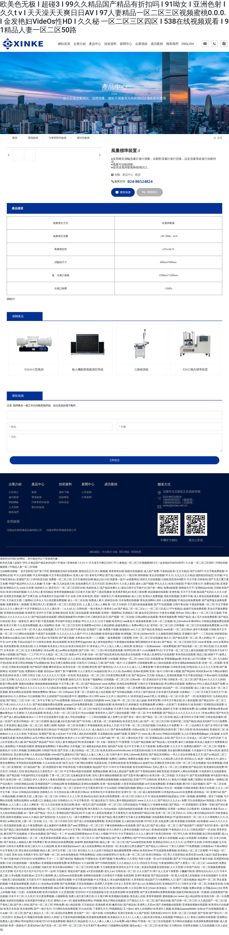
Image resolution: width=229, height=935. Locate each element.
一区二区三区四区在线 (72, 590)
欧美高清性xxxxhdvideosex (115, 753)
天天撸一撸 (49, 586)
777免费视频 (192, 849)
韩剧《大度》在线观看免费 (26, 895)
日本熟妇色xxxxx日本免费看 (177, 795)
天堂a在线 (5, 665)
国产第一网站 (154, 590)
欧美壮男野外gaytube (80, 645)
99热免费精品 (87, 857)
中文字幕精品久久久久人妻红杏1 (136, 836)
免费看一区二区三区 (60, 582)
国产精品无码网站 (159, 757)
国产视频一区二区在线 (121, 620)
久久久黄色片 (85, 674)
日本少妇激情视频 (16, 866)
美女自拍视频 (156, 578)
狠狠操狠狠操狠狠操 (46, 686)
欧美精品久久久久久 (119, 920)
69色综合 (192, 670)
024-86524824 (140, 184)
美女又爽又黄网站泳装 (62, 665)
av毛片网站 (39, 740)
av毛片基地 (155, 711)
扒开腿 (218, 578)
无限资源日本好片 (160, 916)
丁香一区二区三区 (59, 778)
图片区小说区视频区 (194, 786)
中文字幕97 (89, 928)
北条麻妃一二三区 (190, 695)
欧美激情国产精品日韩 (141, 816)
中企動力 (107, 554)
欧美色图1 (197, 707)
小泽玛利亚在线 (39, 582)
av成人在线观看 (187, 841)
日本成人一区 (194, 740)
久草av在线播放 (36, 836)
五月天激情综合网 (83, 582)
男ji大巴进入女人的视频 (27, 870)
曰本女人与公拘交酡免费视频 (50, 603)
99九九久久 (161, 586)
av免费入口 (36, 803)
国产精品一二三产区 (27, 657)
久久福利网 (87, 866)
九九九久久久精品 (185, 578)
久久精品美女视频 (56, 690)
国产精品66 (188, 674)
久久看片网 (101, 899)
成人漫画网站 (7, 749)
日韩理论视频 (210, 845)
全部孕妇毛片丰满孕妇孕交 (105, 795)
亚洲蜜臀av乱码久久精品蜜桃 (97, 628)
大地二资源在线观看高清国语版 (151, 870)
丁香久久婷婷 (176, 849)
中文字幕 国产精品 (101, 820)
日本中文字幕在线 (171, 703)
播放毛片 (72, 924)
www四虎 (212, 866)
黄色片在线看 (206, 791)
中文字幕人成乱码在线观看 (81, 736)
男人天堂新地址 (176, 857)
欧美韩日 (117, 624)
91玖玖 (113, 836)
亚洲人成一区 (80, 578)
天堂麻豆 (62, 874)
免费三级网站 (195, 782)
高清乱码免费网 (64, 916)
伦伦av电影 (110, 811)
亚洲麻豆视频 (173, 786)
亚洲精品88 (34, 753)
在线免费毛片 (83, 586)
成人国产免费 (151, 574)
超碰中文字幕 (170, 711)
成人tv (82, 891)
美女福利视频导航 (120, 882)
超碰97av (148, 766)
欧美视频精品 (72, 786)
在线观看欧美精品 (162, 820)
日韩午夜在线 (180, 607)
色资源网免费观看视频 (205, 924)
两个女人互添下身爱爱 (165, 874)
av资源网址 (39, 861)
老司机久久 (190, 761)
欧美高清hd (6, 678)
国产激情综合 (105, 670)
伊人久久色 (114, 674)
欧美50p (163, 928)
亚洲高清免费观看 (127, 686)
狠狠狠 (101, 832)
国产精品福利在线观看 (43, 620)
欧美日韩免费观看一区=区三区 (117, 799)
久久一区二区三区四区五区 (58, 824)
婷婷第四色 (221, 636)
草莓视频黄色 (95, 728)
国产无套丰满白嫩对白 (135, 778)
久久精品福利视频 (40, 757)
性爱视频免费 (147, 707)
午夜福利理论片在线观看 (34, 778)
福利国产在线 (115, 749)
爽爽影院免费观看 (38, 791)
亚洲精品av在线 (204, 590)
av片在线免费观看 (155, 786)
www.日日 (143, 661)
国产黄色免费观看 (121, 732)
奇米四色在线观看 (186, 657)
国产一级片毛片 (42, 912)
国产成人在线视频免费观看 (89, 824)
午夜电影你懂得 (25, 749)
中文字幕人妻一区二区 (71, 686)
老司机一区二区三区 (161, 628)
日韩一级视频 (187, 799)
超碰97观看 (120, 736)
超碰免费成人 (122, 628)
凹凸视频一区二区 (206, 661)
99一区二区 (117, 740)
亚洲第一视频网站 (111, 615)
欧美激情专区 (204, 699)
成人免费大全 (115, 720)
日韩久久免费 (38, 682)
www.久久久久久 (147, 803)
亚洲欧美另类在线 (164, 766)
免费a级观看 (171, 590)
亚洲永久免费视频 (153, 599)
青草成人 (95, 649)
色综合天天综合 (149, 866)
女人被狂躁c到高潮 (132, 824)
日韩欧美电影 (190, 791)
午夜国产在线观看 (46, 636)
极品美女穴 (101, 803)
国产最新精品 (103, 841)
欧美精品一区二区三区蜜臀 (193, 853)
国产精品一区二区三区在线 (157, 720)
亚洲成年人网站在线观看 (184, 774)
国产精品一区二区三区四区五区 (179, 645)
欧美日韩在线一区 (166, 836)
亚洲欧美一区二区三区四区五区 (63, 607)
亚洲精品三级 (130, 615)
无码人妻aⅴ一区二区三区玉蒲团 (203, 615)
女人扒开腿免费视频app (194, 736)
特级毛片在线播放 (103, 711)
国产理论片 (215, 916)
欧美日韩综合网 (118, 891)
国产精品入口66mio (157, 849)
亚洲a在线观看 (160, 832)
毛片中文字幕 (131, 749)
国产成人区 (143, 828)
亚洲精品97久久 (171, 886)
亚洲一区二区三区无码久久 (170, 816)
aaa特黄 (168, 632)
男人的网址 (205, 640)
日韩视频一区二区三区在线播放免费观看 (196, 628)
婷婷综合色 (111, 603)
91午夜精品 (175, 611)
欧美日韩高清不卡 (79, 649)
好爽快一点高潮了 (166, 707)
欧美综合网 (67, 807)
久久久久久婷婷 (216, 682)
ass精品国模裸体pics (80, 836)
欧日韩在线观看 (211, 836)
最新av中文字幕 (78, 657)
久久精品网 (47, 849)
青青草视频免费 (168, 620)
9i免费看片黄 (40, 845)
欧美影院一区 (110, 849)
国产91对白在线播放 (144, 841)
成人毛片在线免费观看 (204, 620)
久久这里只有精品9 (102, 853)
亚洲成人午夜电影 (57, 661)
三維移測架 (141, 372)
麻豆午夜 (35, 624)
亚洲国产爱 (45, 736)
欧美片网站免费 (9, 686)
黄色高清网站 (147, 603)
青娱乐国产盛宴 (76, 874)
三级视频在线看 (102, 707)
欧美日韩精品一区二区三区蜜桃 (31, 724)
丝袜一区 (93, 657)
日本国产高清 (191, 870)
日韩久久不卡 (142, 799)
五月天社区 (98, 586)
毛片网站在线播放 (182, 924)
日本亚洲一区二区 (14, 653)
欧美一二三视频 (95, 640)
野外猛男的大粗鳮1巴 (33, 924)
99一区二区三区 (126, 703)
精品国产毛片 (100, 770)
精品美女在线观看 (130, 657)
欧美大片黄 (10, 628)
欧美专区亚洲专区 (16, 791)
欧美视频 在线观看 (185, 824)
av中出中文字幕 (71, 832)
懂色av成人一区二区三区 (143, 928)
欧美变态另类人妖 (133, 724)
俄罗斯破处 (71, 891)
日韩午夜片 (116, 757)
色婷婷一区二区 (66, 728)
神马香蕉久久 (95, 811)
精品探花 (83, 924)
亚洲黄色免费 (186, 711)
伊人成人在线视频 (43, 632)
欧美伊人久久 (72, 740)
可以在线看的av (196, 803)
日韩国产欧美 (49, 753)
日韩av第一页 (137, 682)
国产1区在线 (83, 724)
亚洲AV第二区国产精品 (183, 724)
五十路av (128, 912)
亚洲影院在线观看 (214, 707)
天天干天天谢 (188, 595)
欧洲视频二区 (128, 636)
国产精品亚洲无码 (109, 657)
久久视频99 (129, 665)
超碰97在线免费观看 (194, 611)
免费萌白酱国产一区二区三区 (200, 749)
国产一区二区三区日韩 (156, 724)
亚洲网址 (222, 920)
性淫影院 (53, 640)
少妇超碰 (214, 736)
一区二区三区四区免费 (86, 870)
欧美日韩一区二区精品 (18, 782)
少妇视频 (113, 661)
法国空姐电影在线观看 (130, 811)
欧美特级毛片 (119, 707)
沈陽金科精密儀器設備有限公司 (24, 533)
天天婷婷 (121, 607)
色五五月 (104, 891)
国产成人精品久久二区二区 (39, 916)
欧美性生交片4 (124, 870)
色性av (179, 615)
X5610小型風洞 (33, 372)
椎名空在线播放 (55, 740)
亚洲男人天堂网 (103, 886)
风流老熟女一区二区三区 (90, 678)
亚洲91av (215, 795)
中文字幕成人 (101, 882)
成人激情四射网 (151, 795)
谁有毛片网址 (96, 578)
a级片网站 (131, 924)
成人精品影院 (192, 899)
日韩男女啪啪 (190, 928)
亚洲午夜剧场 (142, 878)
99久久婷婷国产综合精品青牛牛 (59, 699)
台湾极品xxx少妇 (212, 891)
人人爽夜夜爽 (145, 670)
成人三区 (136, 599)
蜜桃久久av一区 (62, 903)
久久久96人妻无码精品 (40, 595)
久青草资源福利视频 (132, 786)
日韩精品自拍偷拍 (29, 795)
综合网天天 (197, 728)
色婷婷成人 (92, 590)
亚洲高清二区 (217, 732)
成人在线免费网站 (92, 849)
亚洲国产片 (134, 736)
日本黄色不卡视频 (112, 878)
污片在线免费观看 (98, 761)
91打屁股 (92, 891)
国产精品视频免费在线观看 (48, 707)
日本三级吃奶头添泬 (96, 620)
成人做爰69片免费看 (55, 828)
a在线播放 (202, 824)
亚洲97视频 (105, 861)
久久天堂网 (176, 870)
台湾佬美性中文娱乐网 (51, 599)
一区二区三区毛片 (70, 715)
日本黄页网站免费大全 (117, 678)
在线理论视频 (63, 882)
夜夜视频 (95, 615)
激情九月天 (75, 682)
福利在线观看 (37, 832)
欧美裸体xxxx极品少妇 (12, 640)
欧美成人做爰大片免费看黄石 (211, 745)
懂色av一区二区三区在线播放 (54, 811)
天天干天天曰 (61, 632)
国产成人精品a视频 (14, 720)
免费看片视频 (110, 632)
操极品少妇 (50, 803)
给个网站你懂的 (218, 674)
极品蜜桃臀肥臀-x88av (126, 853)
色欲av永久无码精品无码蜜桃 (87, 703)
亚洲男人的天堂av (36, 640)
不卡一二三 (52, 861)
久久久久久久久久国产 (69, 636)
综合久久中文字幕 (36, 661)
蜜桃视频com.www (173, 899)
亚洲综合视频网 (90, 786)
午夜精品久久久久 (179, 832)
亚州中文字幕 (43, 615)
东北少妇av (149, 891)
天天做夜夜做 (107, 870)
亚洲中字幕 (186, 599)
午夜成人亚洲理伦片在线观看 (158, 657)
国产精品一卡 (176, 807)
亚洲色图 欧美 (103, 907)
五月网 (10, 682)
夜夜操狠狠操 (122, 599)
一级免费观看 (112, 640)
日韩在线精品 (130, 807)
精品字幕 (59, 891)
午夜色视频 (47, 624)
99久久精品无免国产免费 (211, 686)
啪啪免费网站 (40, 695)
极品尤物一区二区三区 (30, 728)
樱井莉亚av (55, 670)
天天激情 (19, 715)
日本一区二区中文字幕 (37, 703)
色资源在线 (26, 649)
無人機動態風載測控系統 (87, 372)
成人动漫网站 (46, 628)
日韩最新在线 (88, 832)
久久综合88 (135, 891)
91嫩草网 (71, 674)
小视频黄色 (61, 899)
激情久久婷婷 (51, 920)
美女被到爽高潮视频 (179, 753)
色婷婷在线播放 (15, 903)
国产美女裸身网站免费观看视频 (157, 895)
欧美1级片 (62, 766)
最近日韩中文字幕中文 (133, 590)
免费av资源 (195, 891)
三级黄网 (126, 640)
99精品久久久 (181, 920)
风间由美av (202, 674)
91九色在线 (85, 912)
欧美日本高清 (11, 912)
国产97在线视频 (163, 607)
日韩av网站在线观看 (146, 620)
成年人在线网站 (143, 912)
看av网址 (102, 928)
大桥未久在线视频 (167, 841)
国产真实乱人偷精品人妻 (17, 845)
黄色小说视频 (7, 657)
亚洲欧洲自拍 (60, 615)
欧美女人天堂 (111, 728)
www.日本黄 (27, 590)
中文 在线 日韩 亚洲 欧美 (79, 599)
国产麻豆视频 (66, 640)
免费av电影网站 (139, 711)
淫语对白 (80, 895)
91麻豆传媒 (206, 861)
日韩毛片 (82, 665)
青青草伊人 (101, 715)
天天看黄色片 (120, 816)
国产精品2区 (196, 770)
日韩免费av (110, 916)
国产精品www (93, 686)
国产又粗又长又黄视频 (111, 690)
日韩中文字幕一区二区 (193, 886)
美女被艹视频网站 (92, 682)
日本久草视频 (18, 753)
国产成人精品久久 (115, 578)
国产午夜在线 (78, 632)
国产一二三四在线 (203, 636)
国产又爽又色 (30, 599)
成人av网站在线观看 (66, 653)
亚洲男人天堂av (146, 907)
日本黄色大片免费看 (167, 728)
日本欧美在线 (178, 670)
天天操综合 (88, 907)
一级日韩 (132, 578)
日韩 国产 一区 (187, 699)
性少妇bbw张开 (145, 636)
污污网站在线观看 (24, 636)
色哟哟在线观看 (92, 878)
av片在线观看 (164, 861)
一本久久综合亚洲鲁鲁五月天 (186, 757)
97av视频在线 (41, 665)
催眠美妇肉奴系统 (96, 749)
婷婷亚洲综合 (84, 782)
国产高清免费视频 (200, 778)
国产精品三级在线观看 (16, 832)
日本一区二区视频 (162, 624)
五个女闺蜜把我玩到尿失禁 (161, 732)
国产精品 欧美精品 (152, 632)
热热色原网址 (23, 740)
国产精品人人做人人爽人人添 (92, 757)
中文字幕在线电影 (193, 678)
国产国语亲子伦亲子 (215, 653)
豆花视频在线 (105, 736)
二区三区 (71, 853)
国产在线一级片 (113, 665)
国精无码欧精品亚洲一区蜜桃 (192, 895)
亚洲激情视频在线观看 (194, 907)
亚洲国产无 (22, 582)
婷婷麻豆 (134, 707)
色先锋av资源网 (50, 886)
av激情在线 (126, 782)
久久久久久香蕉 (17, 736)
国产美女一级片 (132, 720)
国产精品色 (129, 907)
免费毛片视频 (180, 891)
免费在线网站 (21, 803)
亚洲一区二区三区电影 (184, 916)
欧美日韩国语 (50, 895)
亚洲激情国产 (42, 786)
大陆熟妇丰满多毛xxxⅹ (213, 811)
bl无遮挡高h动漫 (141, 753)
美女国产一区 (81, 916)
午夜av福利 (210, 678)
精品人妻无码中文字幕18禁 (189, 720)
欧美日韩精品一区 (156, 857)
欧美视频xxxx (134, 766)
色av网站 (127, 674)
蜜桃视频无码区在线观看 (63, 574)
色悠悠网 (128, 878)
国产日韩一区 (86, 653)
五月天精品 (182, 574)
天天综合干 (182, 778)
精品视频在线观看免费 (94, 661)
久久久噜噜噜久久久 (213, 820)
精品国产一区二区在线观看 (178, 690)
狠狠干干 (213, 657)
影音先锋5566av (142, 770)
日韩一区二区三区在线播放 (148, 640)
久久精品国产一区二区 (210, 903)
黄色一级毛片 (82, 807)
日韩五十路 (34, 678)
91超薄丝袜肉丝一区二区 (187, 820)
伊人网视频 (101, 574)
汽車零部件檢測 (61, 139)
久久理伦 (132, 861)
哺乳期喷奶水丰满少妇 (147, 645)
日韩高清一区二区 (126, 874)
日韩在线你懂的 (214, 720)
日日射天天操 (82, 595)
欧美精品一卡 (164, 891)
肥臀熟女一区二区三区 (78, 711)
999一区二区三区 (72, 928)
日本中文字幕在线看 (120, 770)
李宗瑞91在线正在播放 (68, 624)
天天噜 (150, 678)
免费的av (191, 686)
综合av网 (49, 653)
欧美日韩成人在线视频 (160, 920)
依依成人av (188, 661)
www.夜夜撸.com (207, 645)
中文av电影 (110, 791)
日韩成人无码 (16, 774)
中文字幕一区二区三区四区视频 (137, 728)
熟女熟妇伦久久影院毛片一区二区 (44, 774)
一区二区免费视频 (135, 690)
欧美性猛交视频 (111, 636)
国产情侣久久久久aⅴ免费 (172, 803)
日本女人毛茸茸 (122, 886)
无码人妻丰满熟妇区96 (68, 745)
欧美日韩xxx (82, 795)
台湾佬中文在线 (193, 845)
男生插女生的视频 (29, 853)
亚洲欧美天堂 (23, 799)
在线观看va (156, 661)
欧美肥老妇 (74, 866)
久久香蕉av (20, 699)
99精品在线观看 (171, 736)
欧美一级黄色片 (17, 928)
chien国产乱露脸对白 (63, 757)
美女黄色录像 (21, 757)
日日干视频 (104, 624)
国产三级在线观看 (119, 715)
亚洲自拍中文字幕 (156, 682)
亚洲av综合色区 (89, 799)
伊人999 (94, 699)
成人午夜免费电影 (33, 828)
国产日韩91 (196, 574)
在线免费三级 (166, 824)
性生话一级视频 (173, 791)
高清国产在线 (16, 674)
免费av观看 (162, 749)
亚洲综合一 (139, 649)
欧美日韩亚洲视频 (23, 665)
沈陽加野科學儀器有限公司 (61, 533)
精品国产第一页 (36, 770)
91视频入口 (145, 807)
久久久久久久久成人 (125, 670)
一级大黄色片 (95, 611)
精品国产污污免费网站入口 (160, 882)
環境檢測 (34, 139)
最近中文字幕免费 (58, 682)
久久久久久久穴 (50, 678)
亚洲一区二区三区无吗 (67, 628)
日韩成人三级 (95, 665)
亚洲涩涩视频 (112, 824)
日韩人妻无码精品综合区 (200, 816)
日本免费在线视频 (129, 603)
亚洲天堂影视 (125, 916)
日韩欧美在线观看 (19, 670)
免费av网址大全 (140, 628)
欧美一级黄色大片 (208, 761)
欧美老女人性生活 (58, 649)
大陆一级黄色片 (109, 745)
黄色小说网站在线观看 (203, 920)
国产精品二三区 (15, 703)
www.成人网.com (151, 736)
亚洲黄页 (30, 615)
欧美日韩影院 (176, 586)
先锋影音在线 (215, 886)
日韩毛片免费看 (15, 849)
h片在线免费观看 (56, 924)
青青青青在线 (116, 574)
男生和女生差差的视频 (23, 811)
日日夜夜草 (193, 811)
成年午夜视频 (200, 632)
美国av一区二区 (128, 661)
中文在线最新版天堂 (97, 895)
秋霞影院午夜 (53, 770)
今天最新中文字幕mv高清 (205, 753)
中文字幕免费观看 (214, 574)
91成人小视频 (100, 836)
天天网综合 (175, 928)
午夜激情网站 (166, 866)
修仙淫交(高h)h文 (148, 615)
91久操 (87, 816)
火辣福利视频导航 (55, 711)
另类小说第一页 (147, 861)
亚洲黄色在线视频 (14, 615)
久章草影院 (137, 882)
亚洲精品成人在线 (159, 740)
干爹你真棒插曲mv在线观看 (119, 828)
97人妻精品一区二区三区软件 (65, 791)
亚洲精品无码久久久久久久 (168, 845)
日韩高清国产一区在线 (202, 832)
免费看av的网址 (12, 732)
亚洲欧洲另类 (89, 670)
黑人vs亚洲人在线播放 (187, 878)
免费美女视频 (135, 761)
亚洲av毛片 (20, 920)
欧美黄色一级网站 (214, 782)
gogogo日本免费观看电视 (78, 707)
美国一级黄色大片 (104, 599)
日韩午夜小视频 (172, 674)
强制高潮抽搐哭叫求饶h (71, 620)
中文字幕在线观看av (60, 578)
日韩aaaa (68, 695)
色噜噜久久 (46, 795)
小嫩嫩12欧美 (187, 874)
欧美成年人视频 (162, 912)
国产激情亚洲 (78, 811)
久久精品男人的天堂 (171, 761)
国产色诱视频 (67, 886)
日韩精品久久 (65, 803)
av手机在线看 (53, 832)
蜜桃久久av (143, 791)
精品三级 (202, 657)
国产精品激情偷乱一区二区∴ (24, 841)
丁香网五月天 (100, 912)
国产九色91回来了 (213, 740)
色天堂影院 (27, 574)
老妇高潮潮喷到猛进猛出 (165, 799)
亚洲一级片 (155, 674)
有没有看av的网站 (62, 870)
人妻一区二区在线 (31, 824)
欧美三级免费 (139, 595)
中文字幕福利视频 (83, 882)
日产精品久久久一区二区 (140, 903)
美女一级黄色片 (20, 624)
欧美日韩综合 (48, 732)
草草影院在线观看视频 (28, 766)
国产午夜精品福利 (145, 774)
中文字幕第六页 (9, 853)
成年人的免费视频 (166, 603)
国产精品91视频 (39, 670)
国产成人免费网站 (122, 841)
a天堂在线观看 (95, 874)
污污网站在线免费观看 (65, 912)
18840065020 (172, 505)
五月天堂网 (6, 874)
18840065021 (172, 502)
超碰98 (78, 845)
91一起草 (50, 874)
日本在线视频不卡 (211, 878)
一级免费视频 (168, 649)
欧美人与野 (20, 678)
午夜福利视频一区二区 (201, 607)
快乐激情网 (26, 912)
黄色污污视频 (179, 782)
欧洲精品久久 (11, 590)
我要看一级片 (117, 582)
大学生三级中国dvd (144, 695)
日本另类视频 (158, 753)
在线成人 (160, 678)
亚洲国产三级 (94, 632)
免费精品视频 (100, 774)
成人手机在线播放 (75, 720)
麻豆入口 (65, 761)
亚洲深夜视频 (174, 678)
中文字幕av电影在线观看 (77, 774)
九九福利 (222, 661)
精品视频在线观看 (158, 595)
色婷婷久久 (41, 590)
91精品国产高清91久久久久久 (74, 732)
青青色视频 (195, 836)
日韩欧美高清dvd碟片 (173, 582)
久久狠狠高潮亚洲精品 (168, 636)
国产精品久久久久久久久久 (30, 690)
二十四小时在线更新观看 (109, 653)
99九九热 (182, 836)
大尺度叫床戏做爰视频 (140, 607)
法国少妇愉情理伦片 (107, 857)
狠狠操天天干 (186, 590)
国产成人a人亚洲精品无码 (146, 886)
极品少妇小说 (101, 582)
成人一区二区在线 (78, 603)
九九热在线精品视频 (11, 816)
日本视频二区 (77, 749)
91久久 (169, 578)
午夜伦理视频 (161, 670)
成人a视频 (201, 711)
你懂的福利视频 (126, 791)
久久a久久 (69, 611)
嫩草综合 (117, 907)
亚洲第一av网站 (176, 811)
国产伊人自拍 (21, 907)
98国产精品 (184, 620)
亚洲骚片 (187, 636)
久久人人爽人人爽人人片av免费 (106, 924)
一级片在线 (96, 916)
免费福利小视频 (34, 674)
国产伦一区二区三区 (41, 907)
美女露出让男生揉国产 (131, 849)
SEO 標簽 (124, 554)
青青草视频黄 (153, 899)
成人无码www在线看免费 (68, 878)
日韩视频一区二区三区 (116, 682)
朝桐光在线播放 (133, 574)
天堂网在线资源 (116, 766)
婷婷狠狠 (143, 578)
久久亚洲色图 (66, 895)
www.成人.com (12, 632)
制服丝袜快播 (35, 920)
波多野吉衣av (16, 761)
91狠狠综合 (91, 861)
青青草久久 (164, 782)
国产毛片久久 (178, 740)
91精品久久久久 (34, 761)
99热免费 (59, 907)
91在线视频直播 (215, 912)
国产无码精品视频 (122, 695)
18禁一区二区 (138, 715)
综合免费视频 (214, 766)
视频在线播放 (26, 686)
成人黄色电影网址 (103, 645)
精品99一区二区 (207, 882)
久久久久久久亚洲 (208, 670)
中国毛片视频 (79, 761)
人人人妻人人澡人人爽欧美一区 (26, 807)
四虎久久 (35, 886)
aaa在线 (72, 690)
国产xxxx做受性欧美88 (139, 845)
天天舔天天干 (33, 882)
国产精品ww (138, 678)
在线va (201, 912)
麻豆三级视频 (185, 745)
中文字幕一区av (9, 795)
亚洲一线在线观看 (110, 786)
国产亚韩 (203, 916)
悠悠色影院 (49, 882)
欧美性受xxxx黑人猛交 (198, 857)
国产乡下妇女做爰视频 (185, 861)
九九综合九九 (63, 820)
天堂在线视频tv (84, 886)
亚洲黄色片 (183, 707)
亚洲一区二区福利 (84, 695)
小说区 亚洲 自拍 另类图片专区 (21, 857)
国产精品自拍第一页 (162, 878)
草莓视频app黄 (172, 661)
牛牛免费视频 (154, 715)
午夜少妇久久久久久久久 (17, 707)
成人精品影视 (72, 907)
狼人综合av (59, 736)
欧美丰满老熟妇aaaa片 (68, 849)
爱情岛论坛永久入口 (207, 874)
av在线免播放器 (69, 857)
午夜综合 (33, 736)
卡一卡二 (185, 728)
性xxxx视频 (87, 715)
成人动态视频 (103, 695)
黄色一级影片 (151, 761)
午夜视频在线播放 (124, 645)
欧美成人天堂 (51, 715)
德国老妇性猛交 (204, 578)
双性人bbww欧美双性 (136, 757)
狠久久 (167, 640)
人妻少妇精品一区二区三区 (84, 753)
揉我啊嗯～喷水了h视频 (209, 799)
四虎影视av (27, 878)
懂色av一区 (55, 695)
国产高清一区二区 (51, 928)
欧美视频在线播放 (119, 899)
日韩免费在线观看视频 (105, 782)
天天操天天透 (13, 603)
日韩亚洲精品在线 (24, 786)
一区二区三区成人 (158, 611)
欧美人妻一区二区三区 (132, 857)
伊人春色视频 (190, 703)
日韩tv (62, 799)
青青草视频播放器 (64, 595)
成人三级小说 (201, 690)
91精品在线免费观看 (189, 603)
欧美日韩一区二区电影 (162, 778)
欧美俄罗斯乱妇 (121, 595)
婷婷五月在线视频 (150, 582)
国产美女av (200, 682)
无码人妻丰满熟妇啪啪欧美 (107, 778)
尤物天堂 (46, 870)
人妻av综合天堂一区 (137, 740)
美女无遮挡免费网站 (155, 811)
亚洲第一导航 (206, 807)
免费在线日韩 (211, 586)
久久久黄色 (74, 661)
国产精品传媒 (162, 903)
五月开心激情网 (44, 878)
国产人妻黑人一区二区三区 (190, 866)
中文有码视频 (40, 578)
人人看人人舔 (139, 920)
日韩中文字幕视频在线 (150, 686)
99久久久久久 (89, 624)
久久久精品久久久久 (127, 866)
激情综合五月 (86, 574)
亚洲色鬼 (174, 595)
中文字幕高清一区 (84, 803)
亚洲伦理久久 (37, 607)
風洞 (15, 139)
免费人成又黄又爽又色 (81, 899)
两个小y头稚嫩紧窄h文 (149, 653)
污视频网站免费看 (118, 928)
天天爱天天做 (121, 711)
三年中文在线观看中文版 (50, 720)
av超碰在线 (100, 674)
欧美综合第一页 (72, 670)
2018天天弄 (150, 824)
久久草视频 (40, 649)
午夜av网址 (119, 861)
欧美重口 (81, 728)
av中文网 (11, 645)
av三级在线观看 (162, 665)
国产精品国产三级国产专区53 (195, 828)
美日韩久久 (84, 853)
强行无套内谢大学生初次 (17, 861)
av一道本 (29, 816)
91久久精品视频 (92, 636)
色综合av (49, 674)
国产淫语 (63, 753)
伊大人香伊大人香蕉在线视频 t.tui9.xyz (54, 782)
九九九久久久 (22, 682)
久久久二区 (222, 791)
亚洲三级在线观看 (79, 615)
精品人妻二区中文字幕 (52, 853)
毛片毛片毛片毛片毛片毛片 (29, 874)
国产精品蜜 (13, 778)
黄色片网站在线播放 (114, 903)
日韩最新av (207, 849)
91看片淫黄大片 (194, 586)
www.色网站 (109, 686)
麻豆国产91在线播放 (15, 836)
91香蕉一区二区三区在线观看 (154, 924)
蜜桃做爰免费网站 (45, 749)
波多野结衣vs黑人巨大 (31, 711)
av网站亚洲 (14, 824)
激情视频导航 (91, 845)
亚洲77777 (139, 782)
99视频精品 (115, 912)
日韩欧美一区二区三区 (180, 682)
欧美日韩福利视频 (16, 595)
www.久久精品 (31, 820)
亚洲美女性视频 (12, 599)
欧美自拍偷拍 (200, 732)
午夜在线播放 (84, 770)
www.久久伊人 (108, 699)
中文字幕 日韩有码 (197, 582)
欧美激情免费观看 (96, 920)
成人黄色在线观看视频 (206, 599)
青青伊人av (110, 611)
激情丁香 (60, 674)
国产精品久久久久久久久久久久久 (182, 715)
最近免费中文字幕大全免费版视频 (132, 820)
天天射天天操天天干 (212, 695)
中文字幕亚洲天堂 (93, 791)
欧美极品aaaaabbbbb (184, 912)
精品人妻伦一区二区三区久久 (78, 841)
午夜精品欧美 (167, 574)
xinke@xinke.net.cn (175, 508)
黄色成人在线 (137, 899)
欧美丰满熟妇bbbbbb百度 (186, 665)
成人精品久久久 (100, 732)
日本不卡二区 (16, 899)
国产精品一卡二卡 (57, 836)
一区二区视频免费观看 (212, 870)
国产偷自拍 (66, 861)
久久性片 (30, 899)
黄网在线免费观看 (43, 891)
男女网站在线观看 (174, 686)
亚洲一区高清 (67, 678)
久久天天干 (176, 749)
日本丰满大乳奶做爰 (167, 695)
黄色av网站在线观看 (20, 695)
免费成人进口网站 (10, 924)
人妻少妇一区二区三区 (45, 799)
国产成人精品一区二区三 (164, 828)
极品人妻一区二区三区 (112, 845)
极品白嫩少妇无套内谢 (62, 724)
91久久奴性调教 (23, 578)
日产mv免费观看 (60, 703)
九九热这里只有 (65, 586)
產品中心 (127, 177)
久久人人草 (73, 799)
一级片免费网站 (81, 820)
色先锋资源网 (117, 895)
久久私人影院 (127, 586)
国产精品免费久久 (110, 590)
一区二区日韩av (183, 632)
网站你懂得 (86, 766)
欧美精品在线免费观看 (60, 845)
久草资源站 (10, 728)
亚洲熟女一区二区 (168, 699)
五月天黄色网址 (34, 653)
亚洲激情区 (192, 807)
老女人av (109, 874)
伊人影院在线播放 (102, 816)
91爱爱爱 (124, 745)
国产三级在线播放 (102, 595)
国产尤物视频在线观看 (168, 907)
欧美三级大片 (32, 849)
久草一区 (27, 632)
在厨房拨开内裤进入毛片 (39, 903)
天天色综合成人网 (64, 795)
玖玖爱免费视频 (45, 899)
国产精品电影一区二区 (189, 649)
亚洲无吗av (34, 928)
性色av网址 (208, 715)
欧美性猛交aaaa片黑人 (144, 699)
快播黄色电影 (160, 807)
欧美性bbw (146, 853)
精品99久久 (123, 699)
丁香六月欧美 (184, 732)
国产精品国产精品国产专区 (39, 745)
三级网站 (28, 603)
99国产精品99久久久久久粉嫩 (25, 586)
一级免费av (34, 866)
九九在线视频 (206, 928)
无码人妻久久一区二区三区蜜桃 (169, 770)
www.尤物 (110, 703)
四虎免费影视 (11, 649)
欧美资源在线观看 (51, 841)
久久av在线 (49, 766)
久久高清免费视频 (28, 628)
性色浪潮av (156, 791)
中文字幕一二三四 (88, 690)
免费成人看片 (96, 603)
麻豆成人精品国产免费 (121, 774)
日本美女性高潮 (31, 732)
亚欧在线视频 (171, 599)
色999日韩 (130, 653)
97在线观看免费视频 (165, 853)
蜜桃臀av (83, 699)
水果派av (80, 640)
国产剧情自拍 (47, 820)
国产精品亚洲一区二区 (185, 640)
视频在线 (79, 861)
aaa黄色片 (129, 624)
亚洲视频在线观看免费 (53, 866)
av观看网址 (132, 582)
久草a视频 (14, 878)
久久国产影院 (141, 916)
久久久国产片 (144, 874)
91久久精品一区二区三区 (54, 657)
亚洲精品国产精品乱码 (68, 816)
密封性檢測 (89, 139)
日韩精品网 (57, 786)
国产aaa (72, 828)
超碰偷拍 (124, 632)
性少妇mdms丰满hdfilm (187, 624)
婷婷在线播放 (13, 820)
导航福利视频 (51, 761)
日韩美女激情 (43, 645)
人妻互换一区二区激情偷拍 (106, 724)
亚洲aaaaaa (153, 649)
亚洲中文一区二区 (131, 795)
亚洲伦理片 (112, 586)
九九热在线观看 (34, 715)
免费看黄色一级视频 (17, 607)
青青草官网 (154, 703)
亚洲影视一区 (18, 770)
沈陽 (115, 555)
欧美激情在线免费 (214, 770)
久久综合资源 (52, 807)
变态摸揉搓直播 (12, 828)
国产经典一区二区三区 (184, 903)
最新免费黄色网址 (83, 903)
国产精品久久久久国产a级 (95, 740)
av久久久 (136, 632)
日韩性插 (82, 611)
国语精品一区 (201, 795)
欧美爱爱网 (132, 895)
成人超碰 (141, 703)
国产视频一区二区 (49, 857)
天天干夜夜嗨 (147, 749)
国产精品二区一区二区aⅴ (132, 611)
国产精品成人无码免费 (164, 745)
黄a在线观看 (60, 645)
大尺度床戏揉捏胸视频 (72, 920)
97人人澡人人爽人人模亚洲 (116, 649)
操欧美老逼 (163, 774)
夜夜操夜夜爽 (143, 624)
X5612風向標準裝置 (195, 372)
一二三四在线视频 (96, 720)
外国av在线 (138, 732)
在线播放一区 (205, 841)
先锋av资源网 (140, 674)
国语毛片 (54, 590)
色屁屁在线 (100, 766)
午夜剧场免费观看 (19, 886)
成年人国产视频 (144, 586)
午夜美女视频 (167, 615)
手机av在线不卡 (26, 645)
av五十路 (74, 766)
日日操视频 (34, 699)
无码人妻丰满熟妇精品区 (123, 803)
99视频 (98, 903)
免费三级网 (50, 728)
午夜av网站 (62, 749)
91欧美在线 (69, 770)
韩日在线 (209, 649)
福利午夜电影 (154, 690)
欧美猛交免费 (23, 891)
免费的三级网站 (118, 761)
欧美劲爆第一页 (90, 745)
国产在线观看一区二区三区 (106, 807)
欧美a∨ (30, 720)
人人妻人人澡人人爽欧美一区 (99, 607)
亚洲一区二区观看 (212, 665)
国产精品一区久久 (45, 816)
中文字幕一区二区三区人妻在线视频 (183, 653)
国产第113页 (41, 574)
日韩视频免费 (144, 665)
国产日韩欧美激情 (105, 866)
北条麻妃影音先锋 (81, 778)
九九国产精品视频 (141, 745)
